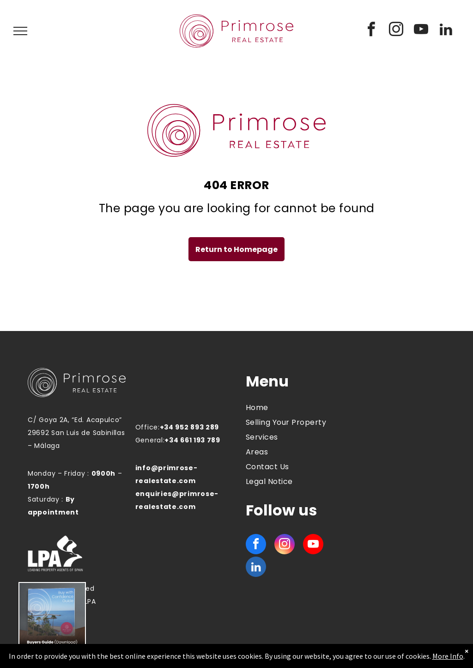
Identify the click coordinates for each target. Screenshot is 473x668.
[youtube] (421, 30)
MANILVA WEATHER (393, 407)
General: (150, 440)
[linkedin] (446, 30)
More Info (447, 656)
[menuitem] (289, 407)
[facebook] (371, 30)
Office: (147, 427)
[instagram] (396, 30)
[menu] (20, 31)
